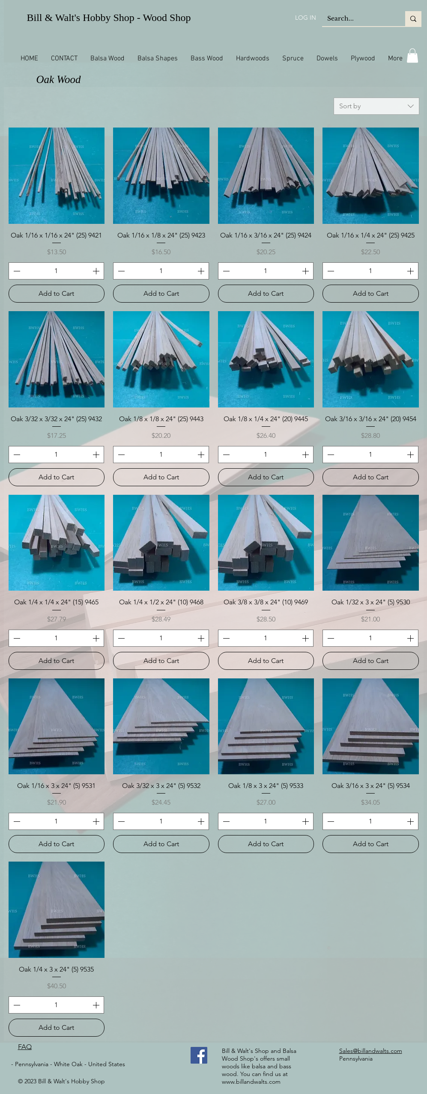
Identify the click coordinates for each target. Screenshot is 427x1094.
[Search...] (357, 19)
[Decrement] (16, 271)
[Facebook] (199, 1055)
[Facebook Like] (168, 1055)
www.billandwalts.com (251, 1081)
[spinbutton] (56, 271)
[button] (412, 55)
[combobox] (376, 106)
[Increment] (97, 271)
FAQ (25, 1047)
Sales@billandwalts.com (370, 1051)
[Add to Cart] (57, 294)
